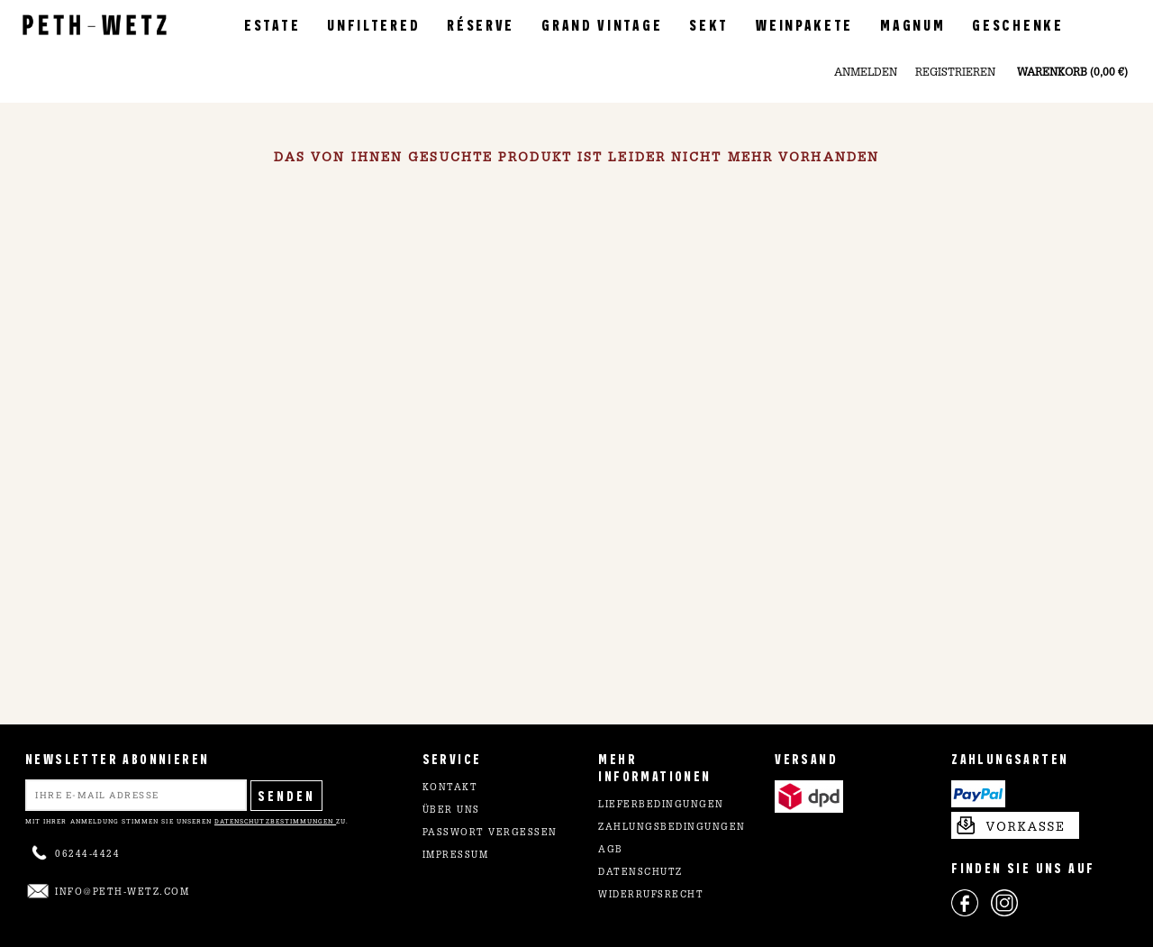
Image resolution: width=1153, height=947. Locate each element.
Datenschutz (640, 873)
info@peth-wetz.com (122, 892)
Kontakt (450, 788)
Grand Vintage (601, 23)
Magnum (912, 23)
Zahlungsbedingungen (672, 828)
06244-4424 (87, 855)
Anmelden (865, 73)
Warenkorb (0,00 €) (1072, 73)
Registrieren (955, 73)
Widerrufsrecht (651, 895)
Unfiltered (373, 23)
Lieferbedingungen (661, 805)
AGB (610, 850)
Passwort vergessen (490, 833)
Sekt (709, 23)
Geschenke (1017, 23)
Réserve (480, 23)
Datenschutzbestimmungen (275, 821)
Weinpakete (804, 23)
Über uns (451, 810)
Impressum (455, 855)
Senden (286, 795)
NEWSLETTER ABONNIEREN (117, 758)
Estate (272, 23)
